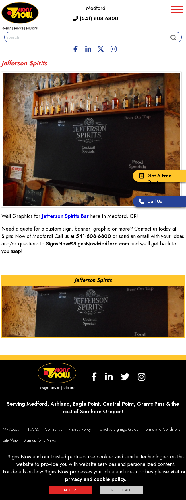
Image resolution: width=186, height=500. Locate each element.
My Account (12, 429)
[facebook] (76, 48)
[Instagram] (113, 48)
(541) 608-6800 (95, 18)
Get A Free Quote (154, 179)
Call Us (149, 202)
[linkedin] (88, 48)
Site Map (10, 440)
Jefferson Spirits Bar (65, 216)
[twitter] (101, 48)
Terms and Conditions (162, 429)
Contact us (53, 429)
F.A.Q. (33, 429)
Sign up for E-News (40, 440)
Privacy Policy (79, 429)
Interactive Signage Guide (117, 429)
